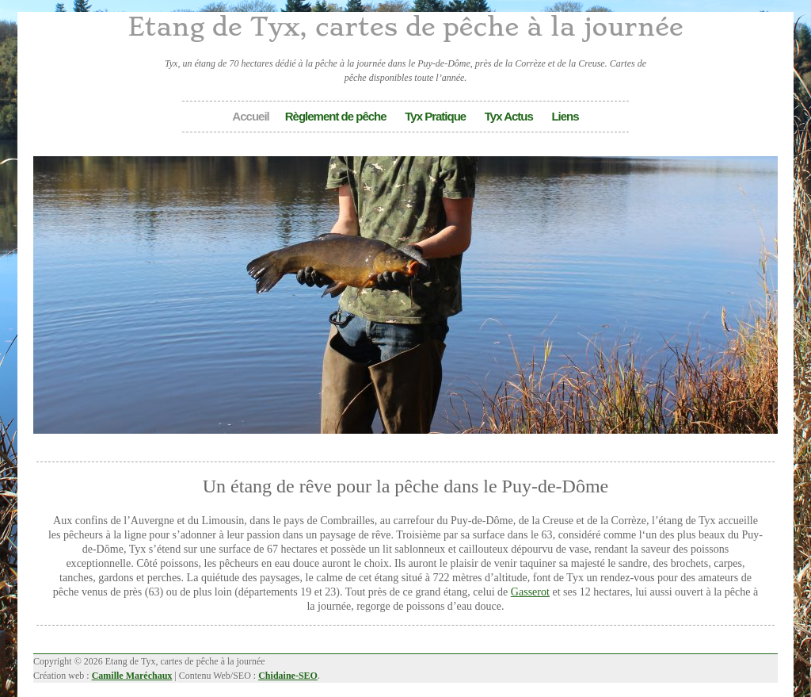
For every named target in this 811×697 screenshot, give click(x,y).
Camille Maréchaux (132, 675)
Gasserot (530, 591)
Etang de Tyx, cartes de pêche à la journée (405, 27)
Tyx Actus (509, 116)
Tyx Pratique (435, 116)
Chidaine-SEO (288, 675)
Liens (564, 116)
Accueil (250, 116)
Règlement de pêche (335, 116)
